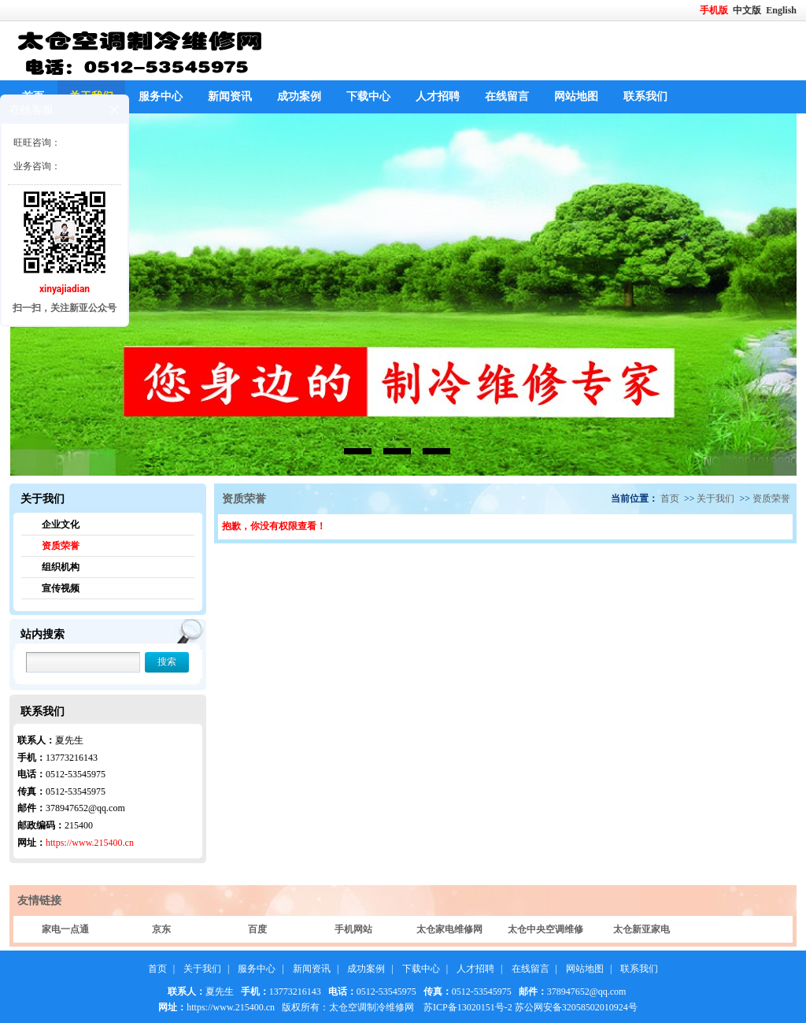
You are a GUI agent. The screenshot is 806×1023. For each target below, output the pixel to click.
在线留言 (507, 96)
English (781, 10)
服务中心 (161, 96)
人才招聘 (438, 96)
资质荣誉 (60, 545)
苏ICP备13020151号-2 (467, 1007)
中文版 (748, 10)
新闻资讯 (230, 96)
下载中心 (368, 96)
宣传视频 (60, 588)
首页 (669, 498)
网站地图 (576, 96)
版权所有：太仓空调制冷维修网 (348, 1007)
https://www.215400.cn (90, 842)
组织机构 (60, 567)
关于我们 (715, 498)
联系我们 (645, 96)
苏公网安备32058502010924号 (576, 1007)
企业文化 (60, 524)
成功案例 (299, 96)
